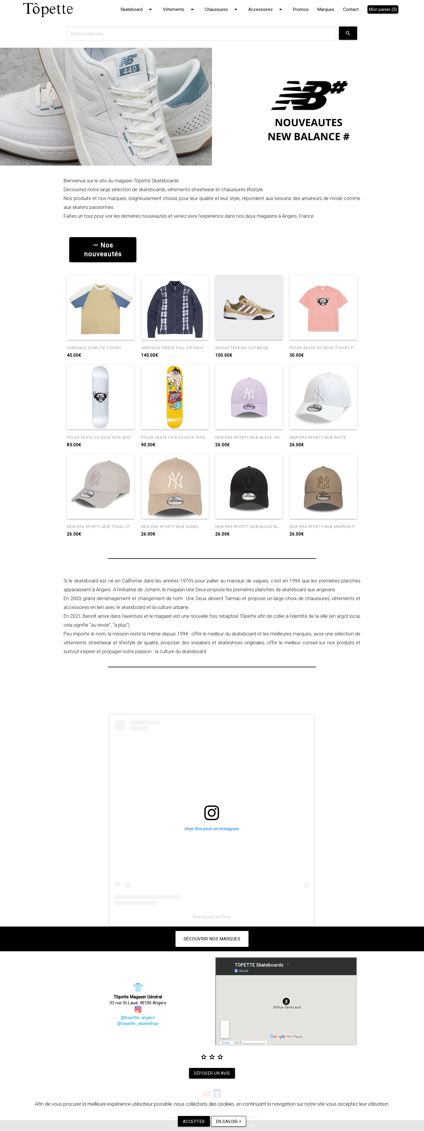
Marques (325, 9)
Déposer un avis (212, 1073)
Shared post (204, 917)
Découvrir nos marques (212, 939)
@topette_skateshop (137, 1023)
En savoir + (228, 1121)
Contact (351, 9)
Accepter (194, 1121)
